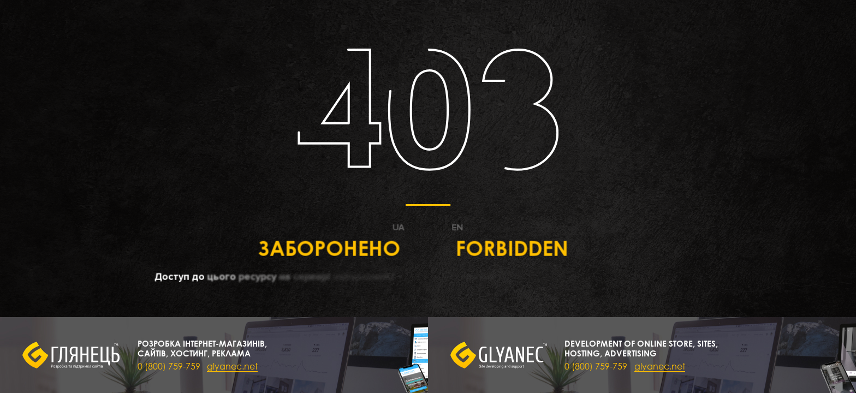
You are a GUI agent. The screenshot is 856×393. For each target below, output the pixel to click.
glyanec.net (232, 366)
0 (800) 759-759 (169, 366)
